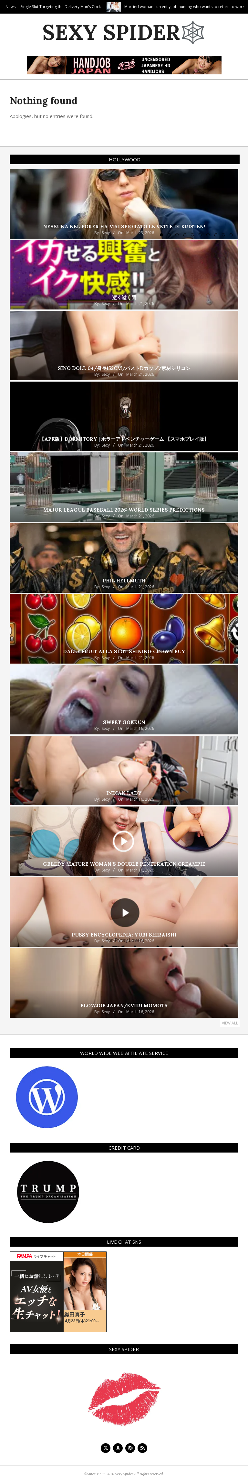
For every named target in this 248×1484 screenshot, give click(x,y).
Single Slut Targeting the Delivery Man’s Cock (109, 6)
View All (230, 1023)
